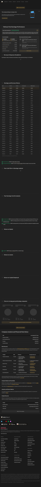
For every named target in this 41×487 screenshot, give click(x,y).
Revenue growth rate (6, 44)
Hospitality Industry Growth (7, 42)
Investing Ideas (30, 442)
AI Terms (14, 482)
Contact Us (29, 455)
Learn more (22, 377)
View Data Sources (4, 433)
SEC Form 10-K (32, 356)
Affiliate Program (30, 463)
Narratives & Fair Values (18, 460)
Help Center (29, 459)
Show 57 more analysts (20, 411)
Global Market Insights (31, 440)
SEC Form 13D (32, 367)
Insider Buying (3, 460)
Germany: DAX (3, 452)
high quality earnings (16, 161)
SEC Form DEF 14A (33, 370)
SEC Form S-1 (32, 364)
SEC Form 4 (32, 366)
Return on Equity (12, 250)
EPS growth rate (14, 40)
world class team (10, 386)
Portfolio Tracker (16, 457)
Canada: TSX (3, 445)
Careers (29, 457)
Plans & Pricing (30, 450)
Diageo (15, 445)
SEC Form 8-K (32, 372)
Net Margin (4, 48)
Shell (15, 442)
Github (7, 392)
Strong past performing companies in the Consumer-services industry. (20, 322)
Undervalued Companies (4, 457)
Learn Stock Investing (31, 461)
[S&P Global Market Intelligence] (20, 428)
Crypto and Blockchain (4, 467)
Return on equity (5, 46)
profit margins (20, 163)
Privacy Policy (10, 482)
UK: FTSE (2, 440)
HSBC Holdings (16, 440)
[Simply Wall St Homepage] (2, 1)
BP (14, 450)
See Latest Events (4, 18)
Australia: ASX (3, 442)
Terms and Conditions (4, 482)
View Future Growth (20, 7)
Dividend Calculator (17, 462)
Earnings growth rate (6, 40)
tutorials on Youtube (15, 384)
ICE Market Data (32, 363)
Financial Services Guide (20, 482)
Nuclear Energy (3, 462)
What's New (29, 445)
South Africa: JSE (3, 447)
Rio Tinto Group (16, 447)
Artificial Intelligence (4, 465)
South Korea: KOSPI (4, 450)
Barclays (15, 452)
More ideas (2, 470)
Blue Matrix (32, 361)
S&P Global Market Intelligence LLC (23, 348)
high (22, 250)
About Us (29, 452)
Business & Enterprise (31, 464)
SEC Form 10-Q (32, 357)
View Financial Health (20, 327)
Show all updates (29, 50)
